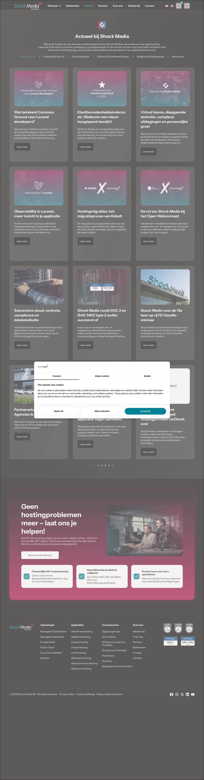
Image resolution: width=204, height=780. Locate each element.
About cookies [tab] (102, 376)
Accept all (145, 411)
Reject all (58, 411)
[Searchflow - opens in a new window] (162, 367)
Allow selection (102, 411)
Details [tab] (147, 376)
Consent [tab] (57, 376)
